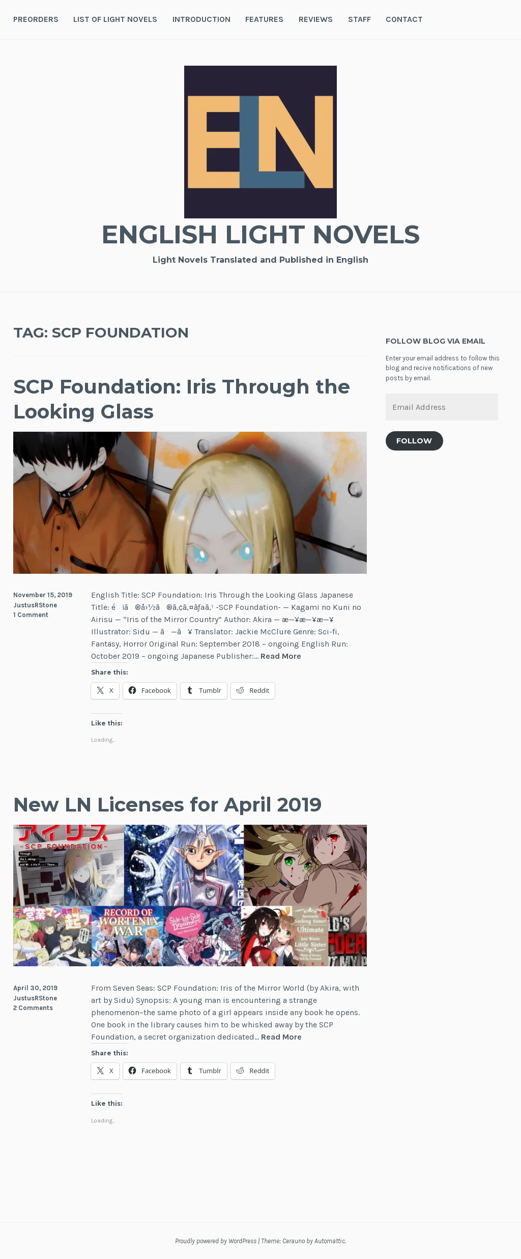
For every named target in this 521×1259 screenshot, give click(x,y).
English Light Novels (260, 234)
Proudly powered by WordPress (215, 1241)
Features (264, 19)
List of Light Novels (115, 19)
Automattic (329, 1241)
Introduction (201, 19)
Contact (404, 19)
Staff (359, 19)
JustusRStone (35, 605)
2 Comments (33, 1008)
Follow (414, 440)
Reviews (316, 19)
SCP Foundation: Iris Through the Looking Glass (181, 399)
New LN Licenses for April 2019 (167, 805)
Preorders (36, 19)
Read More (280, 656)
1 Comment (30, 615)
